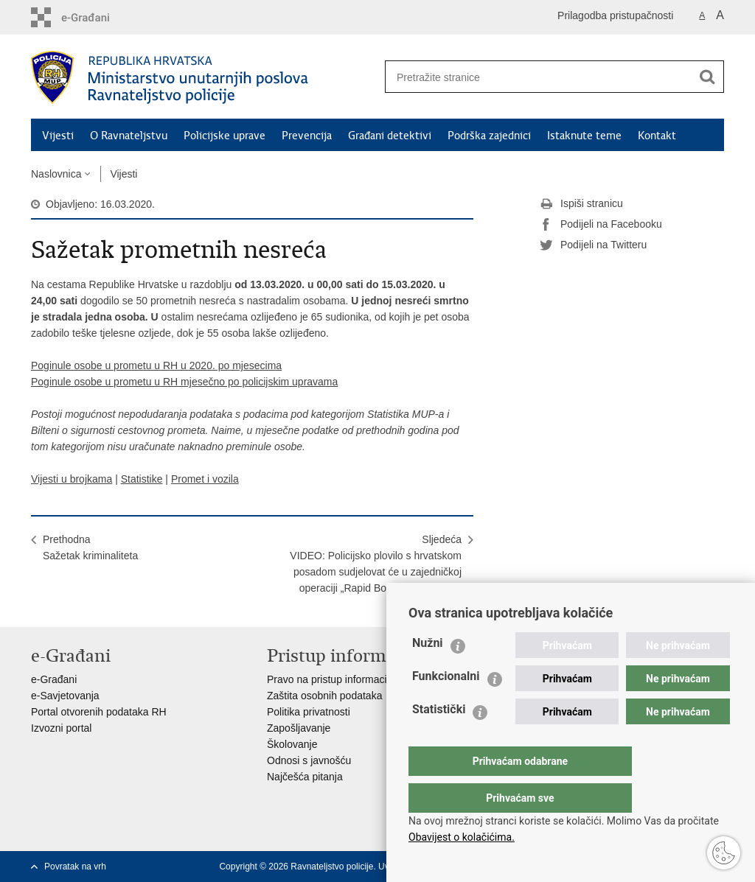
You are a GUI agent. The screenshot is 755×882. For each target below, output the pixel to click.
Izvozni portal (61, 728)
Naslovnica (56, 174)
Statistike (142, 479)
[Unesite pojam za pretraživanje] (533, 77)
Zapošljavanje (298, 728)
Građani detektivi (389, 135)
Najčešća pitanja (305, 777)
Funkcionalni (446, 706)
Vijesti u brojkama (71, 479)
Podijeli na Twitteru (593, 245)
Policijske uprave (224, 135)
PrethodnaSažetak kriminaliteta (90, 547)
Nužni (427, 672)
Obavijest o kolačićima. (461, 837)
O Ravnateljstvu (128, 135)
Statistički (438, 739)
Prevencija (307, 135)
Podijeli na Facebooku (601, 224)
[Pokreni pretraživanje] (707, 76)
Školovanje (292, 744)
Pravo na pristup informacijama (338, 679)
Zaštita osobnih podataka (324, 695)
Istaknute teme (584, 135)
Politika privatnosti (308, 712)
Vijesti (58, 135)
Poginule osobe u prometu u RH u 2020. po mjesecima (156, 365)
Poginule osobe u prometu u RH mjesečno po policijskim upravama (184, 382)
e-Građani (54, 679)
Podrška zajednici (489, 135)
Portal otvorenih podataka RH (99, 712)
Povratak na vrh (75, 866)
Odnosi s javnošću (309, 760)
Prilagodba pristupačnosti (615, 15)
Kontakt (657, 135)
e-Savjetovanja (65, 695)
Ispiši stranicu (581, 204)
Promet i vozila (205, 479)
